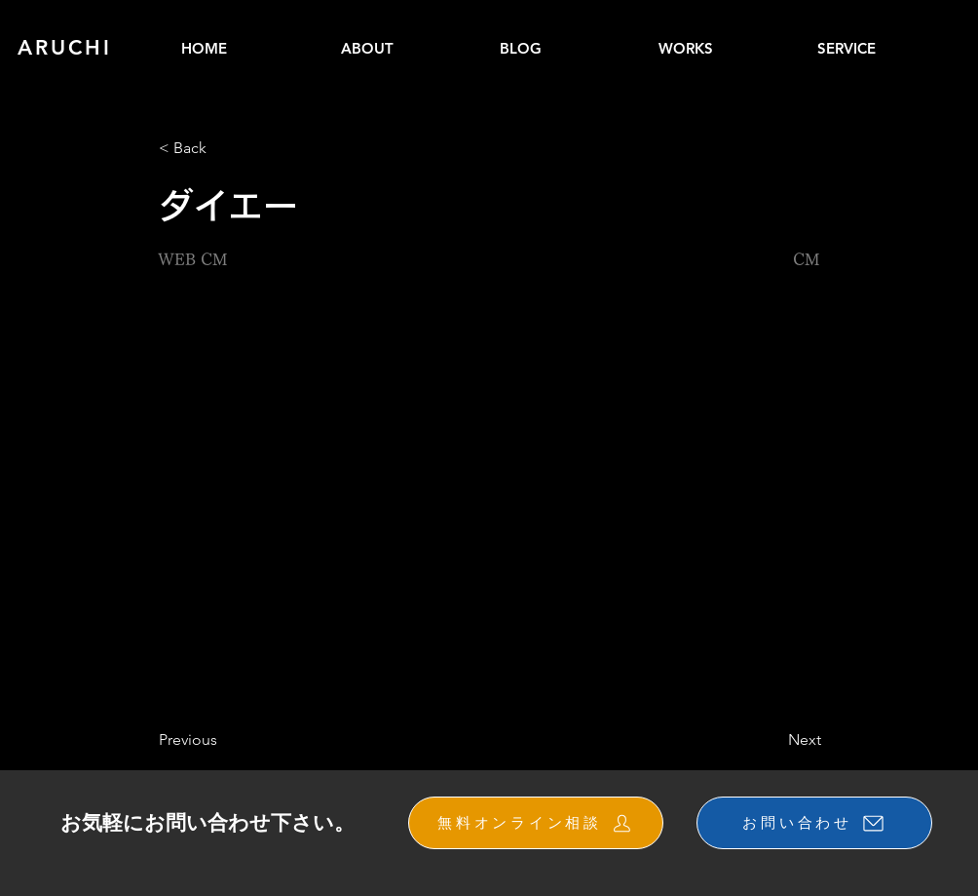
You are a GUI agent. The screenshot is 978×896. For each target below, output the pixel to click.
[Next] (772, 740)
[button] (728, 48)
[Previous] (223, 740)
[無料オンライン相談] (535, 823)
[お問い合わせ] (814, 823)
